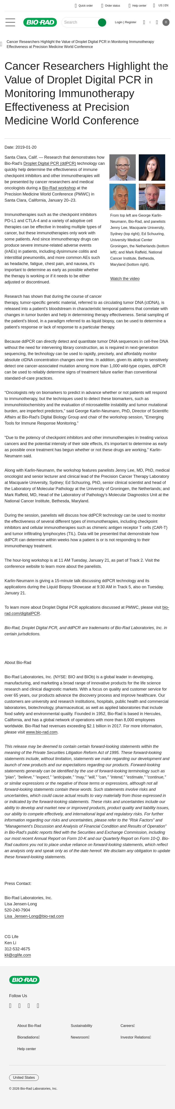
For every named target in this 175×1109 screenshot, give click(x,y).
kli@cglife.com (18, 955)
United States (24, 1077)
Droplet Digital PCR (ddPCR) (49, 163)
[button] (1, 44)
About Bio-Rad (29, 1026)
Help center (26, 1049)
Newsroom (79, 1037)
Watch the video (124, 278)
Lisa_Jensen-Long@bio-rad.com (34, 916)
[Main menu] (10, 21)
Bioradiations (28, 1037)
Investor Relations (135, 1037)
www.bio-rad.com (41, 732)
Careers (127, 1026)
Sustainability (81, 1026)
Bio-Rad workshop (59, 188)
